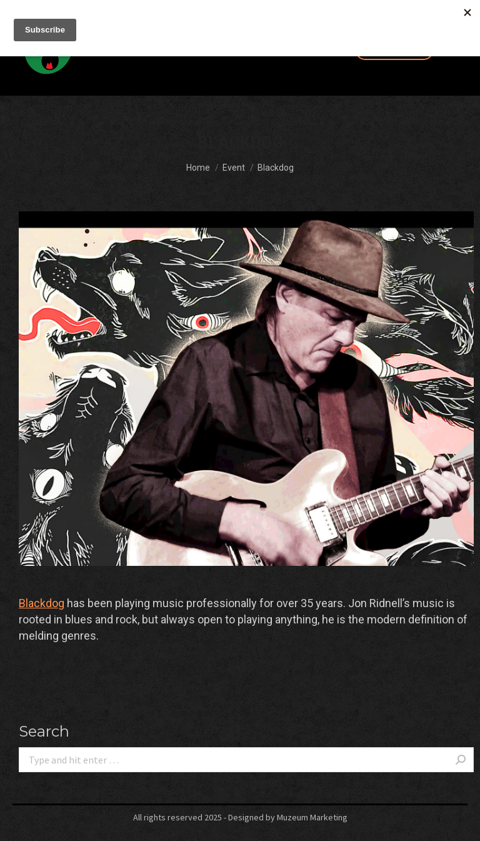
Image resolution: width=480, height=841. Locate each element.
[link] (41, 603)
